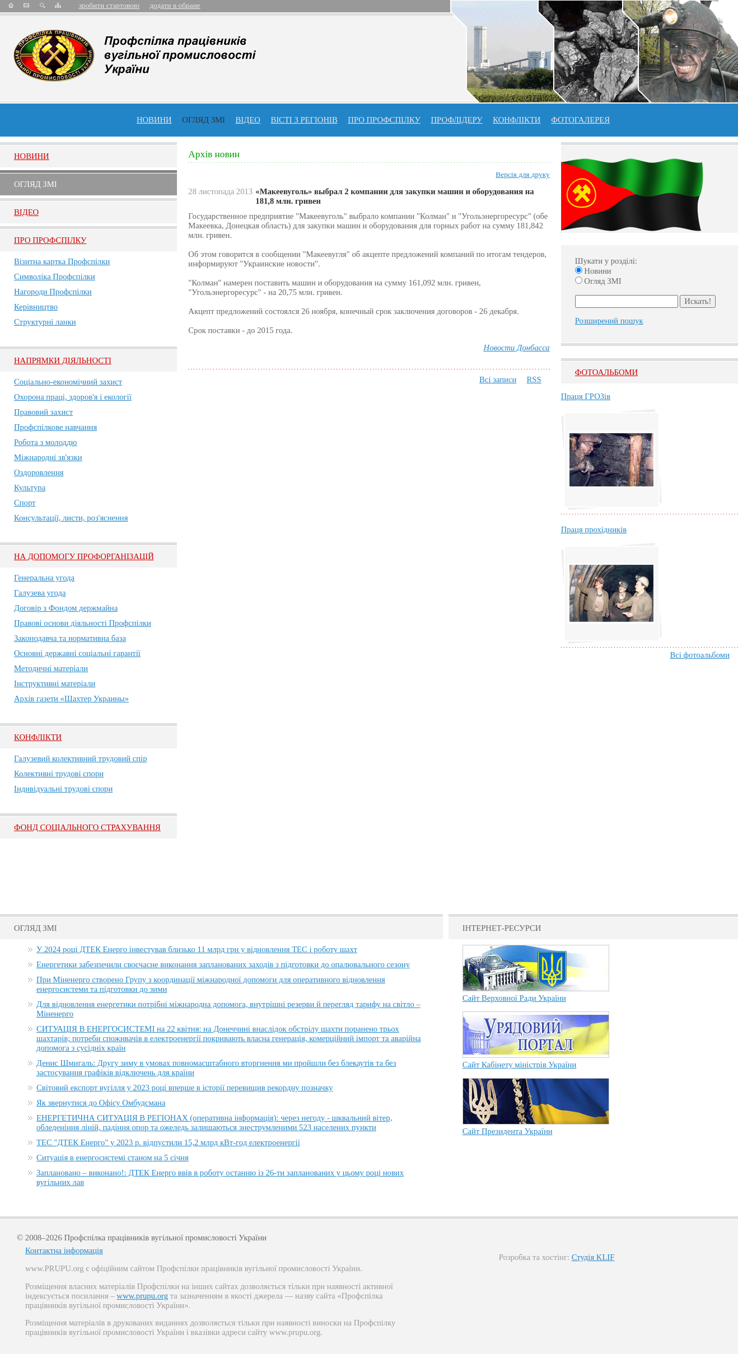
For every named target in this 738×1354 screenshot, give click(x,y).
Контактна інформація (64, 1250)
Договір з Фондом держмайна (66, 607)
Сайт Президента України (508, 1131)
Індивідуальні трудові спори (63, 788)
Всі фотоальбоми (700, 654)
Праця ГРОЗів (585, 396)
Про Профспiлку (50, 240)
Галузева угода (40, 592)
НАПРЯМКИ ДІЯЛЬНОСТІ (62, 360)
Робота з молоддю (45, 442)
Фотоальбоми (606, 372)
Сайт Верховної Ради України (514, 998)
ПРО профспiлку (384, 119)
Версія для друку (522, 174)
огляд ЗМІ (203, 119)
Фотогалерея (580, 119)
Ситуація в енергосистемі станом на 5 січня (112, 1157)
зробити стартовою (109, 5)
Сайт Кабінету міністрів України (520, 1064)
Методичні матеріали (51, 668)
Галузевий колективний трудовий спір (80, 758)
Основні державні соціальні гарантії (77, 653)
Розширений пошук (609, 320)
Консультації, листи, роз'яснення (71, 517)
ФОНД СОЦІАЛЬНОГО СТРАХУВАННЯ (87, 827)
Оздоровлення (39, 472)
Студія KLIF (593, 1257)
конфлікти (516, 119)
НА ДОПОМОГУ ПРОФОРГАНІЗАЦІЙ (84, 556)
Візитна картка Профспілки (62, 261)
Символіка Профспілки (54, 276)
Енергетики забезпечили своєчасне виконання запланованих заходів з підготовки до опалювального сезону (223, 964)
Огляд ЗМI (35, 184)
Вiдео (26, 212)
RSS (534, 379)
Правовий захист (43, 411)
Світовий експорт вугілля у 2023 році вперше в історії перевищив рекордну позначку (184, 1087)
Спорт (25, 502)
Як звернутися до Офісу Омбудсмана (100, 1102)
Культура (29, 487)
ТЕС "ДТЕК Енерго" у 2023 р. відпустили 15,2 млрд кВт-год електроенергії (168, 1142)
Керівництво (36, 306)
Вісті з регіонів (303, 119)
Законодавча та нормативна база (70, 638)
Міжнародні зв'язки (48, 457)
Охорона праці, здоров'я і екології (73, 396)
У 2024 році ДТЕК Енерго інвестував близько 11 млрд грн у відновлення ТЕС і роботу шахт (196, 949)
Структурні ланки (45, 321)
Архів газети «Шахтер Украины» (71, 698)
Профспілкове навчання (55, 427)
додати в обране (175, 5)
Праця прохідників (594, 529)
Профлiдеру (456, 119)
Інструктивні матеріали (54, 683)
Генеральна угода (44, 577)
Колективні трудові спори (59, 773)
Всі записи (497, 379)
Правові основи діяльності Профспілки (82, 623)
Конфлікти (38, 737)
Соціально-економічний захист (68, 381)
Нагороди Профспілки (53, 291)
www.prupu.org (142, 1295)
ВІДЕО (248, 119)
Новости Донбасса (517, 347)
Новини (154, 119)
